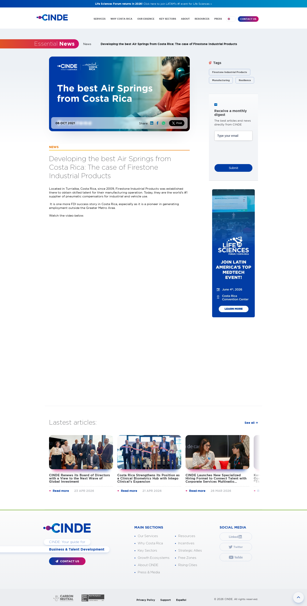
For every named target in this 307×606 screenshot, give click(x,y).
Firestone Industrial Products (229, 72)
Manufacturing (221, 80)
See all (250, 422)
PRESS (218, 18)
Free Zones (187, 557)
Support (165, 600)
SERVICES (100, 18)
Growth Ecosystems (153, 557)
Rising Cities (187, 565)
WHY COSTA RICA (121, 18)
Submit (233, 168)
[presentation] (246, 151)
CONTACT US (248, 19)
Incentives (186, 543)
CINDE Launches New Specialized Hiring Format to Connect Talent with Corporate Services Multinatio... (215, 478)
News (87, 44)
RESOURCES (202, 18)
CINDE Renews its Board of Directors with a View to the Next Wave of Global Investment (79, 478)
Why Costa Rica (150, 543)
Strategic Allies (190, 550)
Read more (61, 490)
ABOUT (185, 18)
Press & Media (149, 572)
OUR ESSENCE (145, 18)
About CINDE (148, 565)
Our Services (148, 536)
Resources (186, 536)
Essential (54, 44)
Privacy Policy (145, 600)
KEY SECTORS (167, 18)
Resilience (245, 80)
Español (181, 600)
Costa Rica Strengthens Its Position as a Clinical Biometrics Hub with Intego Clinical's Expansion (148, 478)
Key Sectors (147, 550)
